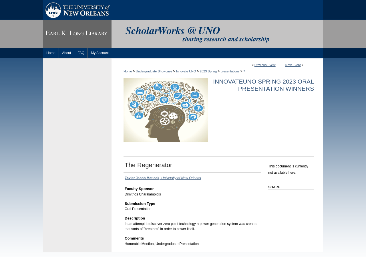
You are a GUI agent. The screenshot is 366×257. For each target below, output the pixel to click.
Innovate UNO (186, 71)
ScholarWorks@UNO (217, 34)
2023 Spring (209, 71)
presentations (230, 71)
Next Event (293, 65)
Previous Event (265, 65)
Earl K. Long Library (77, 34)
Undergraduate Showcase (154, 71)
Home (128, 71)
